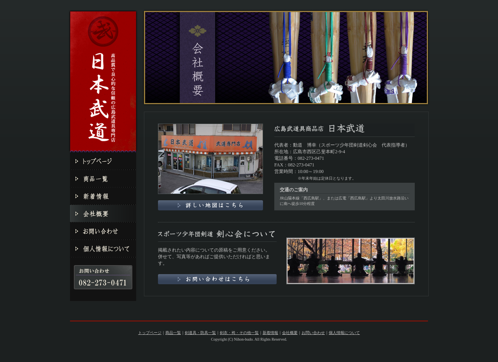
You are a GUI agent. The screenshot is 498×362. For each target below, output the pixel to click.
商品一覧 (173, 333)
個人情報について (344, 333)
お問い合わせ (313, 333)
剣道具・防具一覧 (200, 333)
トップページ (149, 333)
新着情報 (270, 333)
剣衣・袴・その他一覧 (239, 333)
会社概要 (290, 333)
